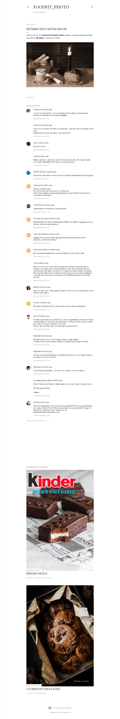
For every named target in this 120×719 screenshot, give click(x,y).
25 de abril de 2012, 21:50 (41, 345)
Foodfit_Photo (51, 7)
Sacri (35, 143)
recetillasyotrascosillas (42, 380)
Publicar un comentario (36, 421)
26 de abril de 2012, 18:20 (41, 374)
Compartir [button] (30, 97)
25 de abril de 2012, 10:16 (41, 243)
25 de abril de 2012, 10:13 (41, 227)
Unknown (37, 185)
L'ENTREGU (38, 205)
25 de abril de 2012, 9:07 (41, 165)
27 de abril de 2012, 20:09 (41, 415)
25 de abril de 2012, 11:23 (41, 296)
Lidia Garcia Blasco (40, 234)
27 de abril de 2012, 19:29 (41, 396)
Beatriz (36, 287)
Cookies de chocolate (43, 689)
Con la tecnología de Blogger (60, 707)
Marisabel (37, 367)
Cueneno (37, 110)
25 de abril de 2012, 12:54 (41, 329)
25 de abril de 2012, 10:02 (41, 212)
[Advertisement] (60, 443)
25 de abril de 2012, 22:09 (41, 360)
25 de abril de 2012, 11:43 (41, 309)
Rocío (35, 316)
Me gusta (39, 38)
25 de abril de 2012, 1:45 (41, 118)
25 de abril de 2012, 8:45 (41, 150)
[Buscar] (92, 6)
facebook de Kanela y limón (53, 35)
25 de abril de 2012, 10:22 (41, 256)
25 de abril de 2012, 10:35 (41, 280)
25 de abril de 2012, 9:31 (41, 179)
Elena (35, 402)
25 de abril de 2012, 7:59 (41, 136)
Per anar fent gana (41, 218)
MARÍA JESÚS (39, 172)
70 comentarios (40, 693)
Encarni (36, 303)
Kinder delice (36, 573)
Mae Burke (66, 712)
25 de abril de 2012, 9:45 (41, 198)
